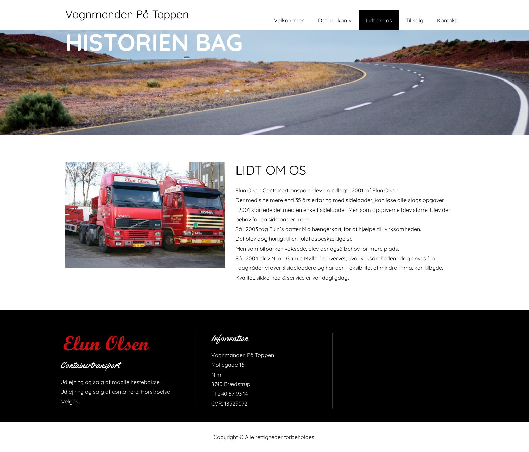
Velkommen (289, 20)
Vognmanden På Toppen (127, 14)
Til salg (414, 20)
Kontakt (447, 20)
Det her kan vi (335, 20)
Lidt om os (379, 20)
